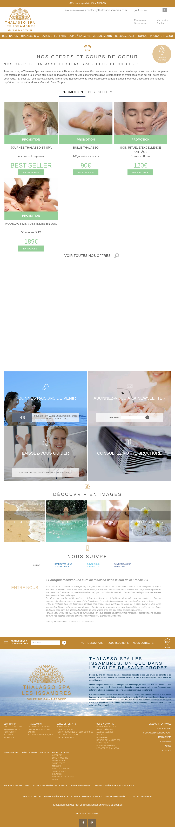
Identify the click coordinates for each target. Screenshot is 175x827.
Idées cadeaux (124, 36)
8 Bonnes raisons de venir (157, 733)
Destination (10, 36)
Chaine (36, 565)
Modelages (102, 737)
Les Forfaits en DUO (67, 735)
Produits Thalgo (161, 36)
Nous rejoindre (118, 642)
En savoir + (31, 172)
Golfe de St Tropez (14, 727)
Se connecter (140, 23)
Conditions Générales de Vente (50, 785)
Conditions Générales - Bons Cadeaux (114, 785)
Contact (166, 750)
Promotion (72, 92)
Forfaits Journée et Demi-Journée (75, 732)
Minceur (100, 735)
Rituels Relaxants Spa (108, 740)
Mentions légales (80, 785)
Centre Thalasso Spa (39, 729)
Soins (108, 522)
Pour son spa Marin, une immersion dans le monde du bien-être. (55, 417)
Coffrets (57, 755)
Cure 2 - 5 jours (65, 729)
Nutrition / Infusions (63, 777)
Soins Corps (58, 763)
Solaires (57, 774)
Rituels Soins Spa (61, 769)
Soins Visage (58, 760)
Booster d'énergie (106, 727)
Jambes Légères (104, 732)
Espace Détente (66, 522)
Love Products (60, 758)
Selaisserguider (162, 57)
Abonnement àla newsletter (19, 642)
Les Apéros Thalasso (107, 748)
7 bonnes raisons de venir (45, 398)
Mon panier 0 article (162, 22)
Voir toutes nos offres (87, 255)
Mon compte (140, 20)
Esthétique (102, 743)
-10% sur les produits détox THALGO (87, 3)
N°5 (22, 417)
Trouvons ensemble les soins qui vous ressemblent (45, 473)
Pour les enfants (105, 745)
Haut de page (167, 644)
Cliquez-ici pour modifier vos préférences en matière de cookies (87, 805)
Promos (142, 36)
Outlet (55, 779)
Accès (168, 746)
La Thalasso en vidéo (39, 727)
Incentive (9, 737)
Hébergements (150, 522)
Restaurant (10, 732)
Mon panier (165, 741)
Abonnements (102, 36)
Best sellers (100, 92)
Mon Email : (115, 417)
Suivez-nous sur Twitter (93, 565)
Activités (9, 735)
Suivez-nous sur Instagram (122, 565)
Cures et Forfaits (54, 36)
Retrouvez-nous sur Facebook (63, 565)
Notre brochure (92, 642)
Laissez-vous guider (45, 453)
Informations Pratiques (40, 735)
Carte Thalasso (65, 737)
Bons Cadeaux (64, 727)
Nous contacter (144, 642)
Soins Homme (59, 771)
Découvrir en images (160, 724)
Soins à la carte (80, 36)
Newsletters (164, 728)
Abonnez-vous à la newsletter (129, 398)
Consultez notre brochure (129, 453)
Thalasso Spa (30, 36)
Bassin (31, 732)
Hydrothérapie (104, 729)
